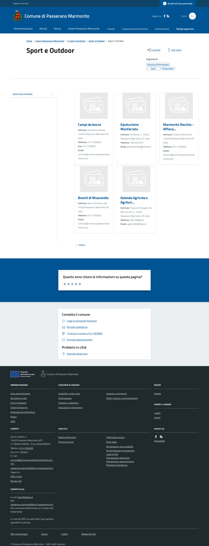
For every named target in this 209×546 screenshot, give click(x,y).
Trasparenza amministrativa (135, 29)
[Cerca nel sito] (191, 16)
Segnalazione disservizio (117, 458)
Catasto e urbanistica (68, 403)
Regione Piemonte (20, 3)
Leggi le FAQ (112, 454)
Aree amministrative (20, 393)
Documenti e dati (18, 398)
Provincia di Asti (66, 442)
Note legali (111, 442)
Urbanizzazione (162, 29)
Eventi (157, 417)
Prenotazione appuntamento (120, 461)
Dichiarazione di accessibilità (119, 446)
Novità (43, 29)
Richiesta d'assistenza (116, 465)
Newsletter (159, 441)
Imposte (111, 29)
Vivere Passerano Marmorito (83, 29)
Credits (64, 534)
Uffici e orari (16, 476)
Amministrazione (23, 29)
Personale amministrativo (22, 412)
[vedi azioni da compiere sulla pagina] (174, 50)
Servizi (57, 29)
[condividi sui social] (153, 50)
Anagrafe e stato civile (69, 393)
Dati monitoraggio (19, 534)
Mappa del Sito (88, 534)
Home (29, 41)
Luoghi (157, 413)
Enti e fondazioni (18, 403)
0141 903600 (26, 448)
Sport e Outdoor (97, 41)
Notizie (157, 393)
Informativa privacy (115, 437)
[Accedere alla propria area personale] (178, 3)
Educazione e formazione (70, 407)
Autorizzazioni (65, 398)
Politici (13, 416)
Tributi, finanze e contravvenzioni (122, 398)
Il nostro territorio (76, 41)
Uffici (12, 421)
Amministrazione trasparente (120, 450)
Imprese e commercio (116, 393)
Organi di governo (18, 407)
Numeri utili (15, 481)
